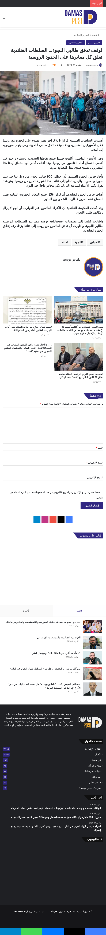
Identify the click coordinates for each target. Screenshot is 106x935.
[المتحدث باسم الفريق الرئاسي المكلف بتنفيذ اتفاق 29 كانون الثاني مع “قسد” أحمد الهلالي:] (78, 357)
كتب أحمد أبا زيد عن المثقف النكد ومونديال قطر (56, 653)
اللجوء (78, 242)
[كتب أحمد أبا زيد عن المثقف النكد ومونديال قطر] (92, 657)
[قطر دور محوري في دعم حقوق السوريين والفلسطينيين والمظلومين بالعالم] (92, 626)
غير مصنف (96, 760)
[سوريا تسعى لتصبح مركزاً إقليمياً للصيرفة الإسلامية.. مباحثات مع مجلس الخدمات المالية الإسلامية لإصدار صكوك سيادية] (78, 309)
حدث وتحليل (95, 782)
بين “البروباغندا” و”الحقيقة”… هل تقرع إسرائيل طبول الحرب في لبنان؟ (45, 668)
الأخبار (98, 754)
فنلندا (64, 242)
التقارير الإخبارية (81, 35)
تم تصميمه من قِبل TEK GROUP (29, 911)
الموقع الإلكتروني (95, 477)
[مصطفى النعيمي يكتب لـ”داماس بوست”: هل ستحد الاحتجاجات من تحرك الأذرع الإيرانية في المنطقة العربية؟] (92, 689)
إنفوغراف (96, 776)
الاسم (99, 448)
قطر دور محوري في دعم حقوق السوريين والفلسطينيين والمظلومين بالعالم (43, 622)
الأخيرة (26, 610)
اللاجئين (94, 242)
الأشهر (79, 610)
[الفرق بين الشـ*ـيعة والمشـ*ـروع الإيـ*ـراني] (92, 642)
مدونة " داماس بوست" (90, 788)
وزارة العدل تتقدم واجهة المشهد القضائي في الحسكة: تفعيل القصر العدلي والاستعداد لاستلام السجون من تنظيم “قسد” (28, 348)
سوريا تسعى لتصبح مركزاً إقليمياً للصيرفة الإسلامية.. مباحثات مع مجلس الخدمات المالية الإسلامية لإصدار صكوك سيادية (80, 330)
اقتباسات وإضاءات (92, 771)
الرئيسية (97, 35)
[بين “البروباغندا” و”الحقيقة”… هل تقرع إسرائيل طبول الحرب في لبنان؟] (92, 673)
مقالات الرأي (94, 765)
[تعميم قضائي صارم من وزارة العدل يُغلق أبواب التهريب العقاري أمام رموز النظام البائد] (27, 309)
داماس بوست (92, 65)
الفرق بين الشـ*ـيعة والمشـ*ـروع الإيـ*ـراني (59, 637)
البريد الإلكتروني (94, 462)
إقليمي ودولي (94, 42)
